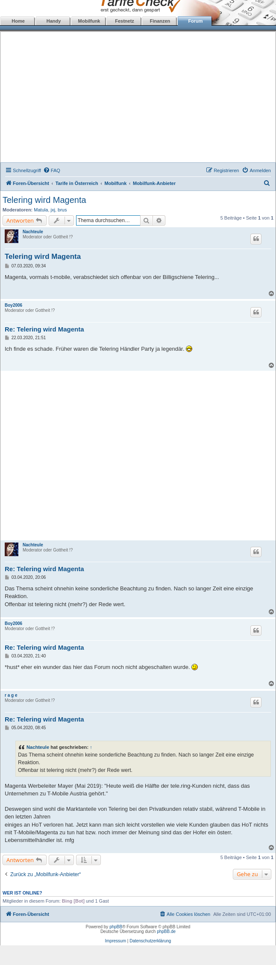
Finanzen (160, 20)
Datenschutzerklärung (150, 941)
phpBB (115, 926)
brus (62, 209)
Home (18, 20)
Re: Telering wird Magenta (44, 329)
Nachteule (33, 231)
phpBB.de (166, 931)
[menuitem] (51, 170)
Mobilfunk (89, 20)
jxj (53, 209)
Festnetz (124, 20)
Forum (195, 20)
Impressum (115, 941)
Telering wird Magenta (44, 200)
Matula (41, 209)
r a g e (11, 695)
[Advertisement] (138, 98)
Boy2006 (13, 305)
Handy (54, 20)
